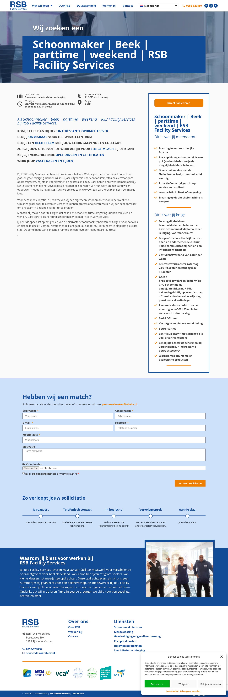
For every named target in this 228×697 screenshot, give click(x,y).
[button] (221, 656)
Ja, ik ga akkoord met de (52, 474)
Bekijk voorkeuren (210, 684)
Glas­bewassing (123, 632)
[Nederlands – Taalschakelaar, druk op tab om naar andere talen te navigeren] (159, 5)
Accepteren (157, 684)
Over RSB (65, 5)
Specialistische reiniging (129, 650)
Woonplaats (30, 434)
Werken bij (109, 5)
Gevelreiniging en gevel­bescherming (137, 636)
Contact (128, 5)
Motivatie (28, 446)
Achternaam (123, 411)
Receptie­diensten (125, 641)
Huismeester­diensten (128, 646)
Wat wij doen (42, 6)
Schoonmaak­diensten (128, 627)
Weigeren (184, 684)
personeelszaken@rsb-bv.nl (119, 404)
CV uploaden (32, 464)
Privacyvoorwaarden (190, 691)
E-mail (26, 422)
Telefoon (121, 422)
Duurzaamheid (86, 5)
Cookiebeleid (172, 691)
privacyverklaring (67, 474)
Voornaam (29, 411)
